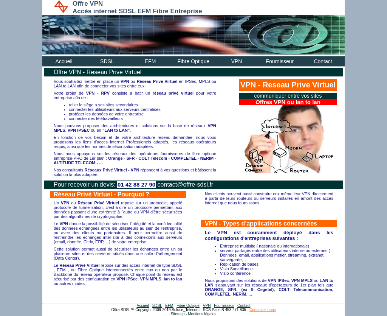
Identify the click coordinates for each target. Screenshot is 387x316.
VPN (236, 61)
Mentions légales (202, 314)
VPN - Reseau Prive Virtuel (288, 85)
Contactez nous (262, 310)
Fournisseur (280, 61)
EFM (150, 61)
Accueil (64, 61)
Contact (323, 61)
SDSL (107, 61)
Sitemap (178, 314)
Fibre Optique (193, 61)
